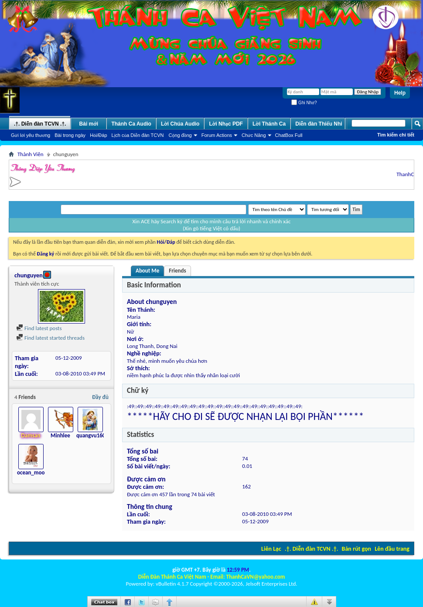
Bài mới (89, 124)
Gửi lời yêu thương (30, 135)
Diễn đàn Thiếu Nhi (318, 124)
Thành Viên (30, 154)
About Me (147, 270)
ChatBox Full (289, 135)
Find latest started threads (50, 337)
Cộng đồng (180, 135)
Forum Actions (216, 135)
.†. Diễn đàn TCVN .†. (311, 548)
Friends (177, 270)
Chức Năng (254, 135)
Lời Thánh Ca (269, 124)
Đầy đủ (100, 397)
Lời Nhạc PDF (226, 124)
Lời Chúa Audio (180, 124)
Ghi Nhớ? (304, 102)
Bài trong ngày (70, 135)
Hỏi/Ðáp (98, 135)
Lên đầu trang (392, 548)
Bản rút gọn (356, 548)
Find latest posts (39, 328)
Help (400, 93)
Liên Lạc (271, 548)
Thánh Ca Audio (131, 124)
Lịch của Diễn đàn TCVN (138, 135)
